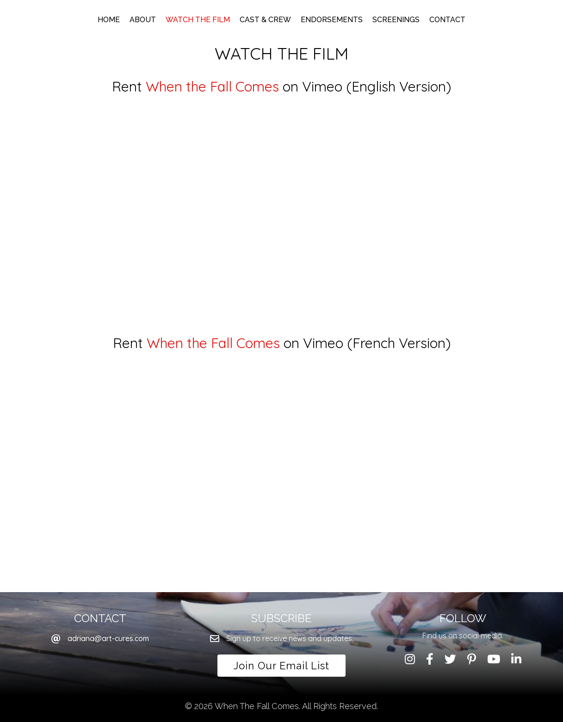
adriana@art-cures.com (108, 638)
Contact (447, 19)
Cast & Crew (265, 19)
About (143, 19)
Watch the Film (198, 19)
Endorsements (332, 19)
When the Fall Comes (214, 86)
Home (109, 19)
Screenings (396, 19)
